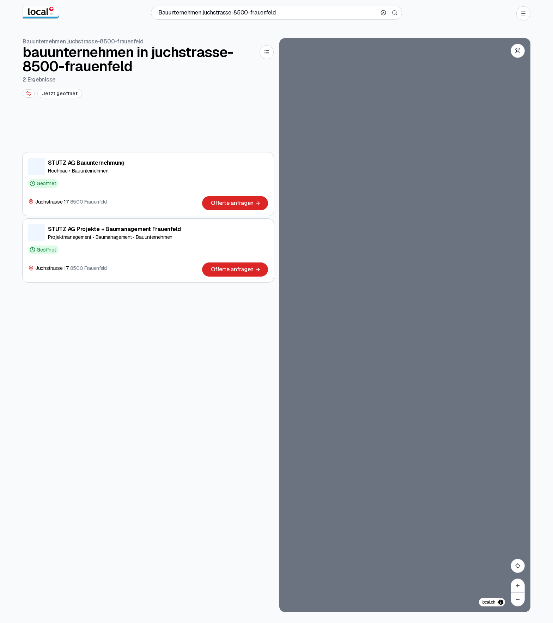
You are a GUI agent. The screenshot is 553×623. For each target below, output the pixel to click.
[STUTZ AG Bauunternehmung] (148, 184)
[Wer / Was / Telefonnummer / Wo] (267, 12)
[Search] (394, 12)
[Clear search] (383, 12)
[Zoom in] (518, 586)
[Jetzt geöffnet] (59, 93)
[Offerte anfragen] (235, 203)
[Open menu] (523, 13)
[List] (267, 52)
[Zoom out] (518, 599)
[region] (404, 325)
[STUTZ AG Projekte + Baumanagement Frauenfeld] (148, 250)
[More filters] (29, 93)
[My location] (518, 566)
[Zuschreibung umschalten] (501, 602)
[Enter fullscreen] (518, 51)
